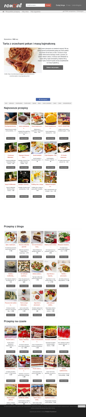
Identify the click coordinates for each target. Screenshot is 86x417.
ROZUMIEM (81, 406)
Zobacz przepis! (10, 138)
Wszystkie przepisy (13, 12)
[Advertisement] (43, 26)
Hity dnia (25, 12)
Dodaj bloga (60, 5)
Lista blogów (76, 5)
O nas (68, 5)
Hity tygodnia (35, 12)
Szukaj (48, 5)
